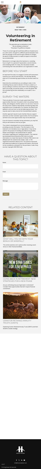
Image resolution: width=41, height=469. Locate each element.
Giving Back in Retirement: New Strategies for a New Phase (19, 280)
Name (4, 162)
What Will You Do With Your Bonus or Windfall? (18, 240)
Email (4, 171)
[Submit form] (6, 194)
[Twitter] (19, 460)
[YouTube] (24, 460)
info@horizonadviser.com (20, 463)
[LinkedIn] (22, 460)
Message (5, 181)
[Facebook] (16, 460)
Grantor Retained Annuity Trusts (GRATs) (17, 322)
